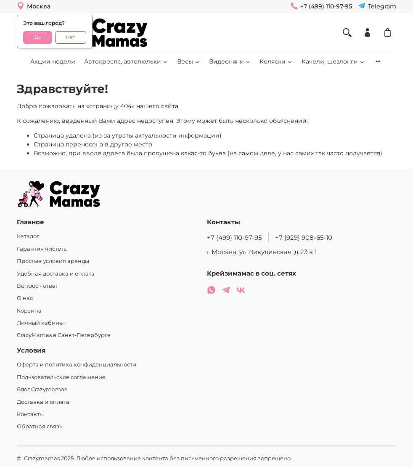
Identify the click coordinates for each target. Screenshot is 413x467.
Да (37, 37)
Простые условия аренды (53, 261)
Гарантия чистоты (42, 249)
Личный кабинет (41, 323)
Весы (188, 61)
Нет (70, 37)
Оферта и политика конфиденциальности (76, 364)
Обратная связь (39, 426)
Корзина (29, 311)
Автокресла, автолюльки (126, 61)
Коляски (276, 61)
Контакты (30, 414)
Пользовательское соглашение (61, 377)
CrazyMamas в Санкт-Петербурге (64, 335)
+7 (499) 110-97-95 (234, 237)
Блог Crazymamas (42, 389)
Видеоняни (230, 61)
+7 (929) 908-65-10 (303, 237)
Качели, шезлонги (333, 61)
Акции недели (52, 61)
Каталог (28, 236)
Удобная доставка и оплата (56, 274)
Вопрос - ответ (37, 286)
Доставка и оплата (43, 402)
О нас (25, 298)
